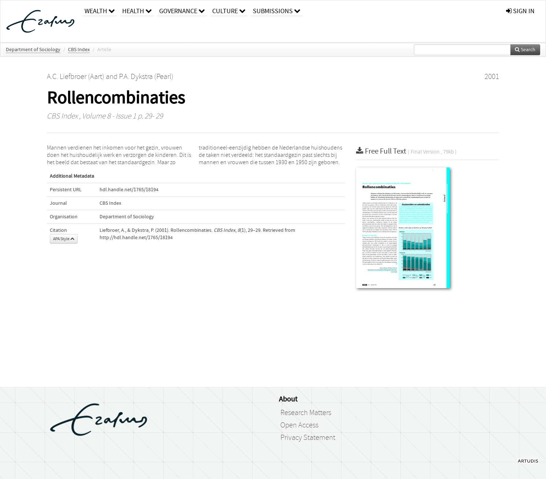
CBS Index (79, 50)
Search (525, 50)
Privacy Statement (307, 437)
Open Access (299, 425)
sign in (520, 11)
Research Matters (305, 412)
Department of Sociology (33, 50)
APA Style (63, 238)
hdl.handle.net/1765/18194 (129, 190)
